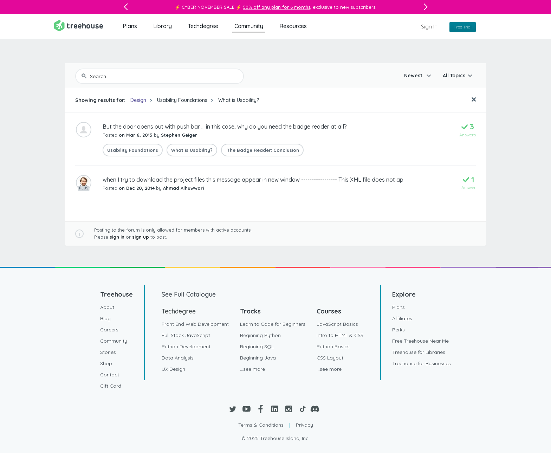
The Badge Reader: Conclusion (262, 150)
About (107, 307)
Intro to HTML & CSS (340, 335)
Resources (293, 26)
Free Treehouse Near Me (420, 341)
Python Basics (333, 346)
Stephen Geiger (179, 135)
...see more (252, 369)
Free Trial (463, 27)
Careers (109, 329)
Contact (109, 374)
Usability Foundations (182, 100)
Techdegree (203, 26)
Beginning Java (258, 358)
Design (138, 100)
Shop (106, 363)
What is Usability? (238, 100)
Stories (108, 352)
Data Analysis (178, 358)
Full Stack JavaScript (186, 335)
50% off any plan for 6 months (276, 7)
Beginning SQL (257, 346)
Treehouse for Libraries (418, 352)
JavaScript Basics (337, 324)
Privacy (304, 425)
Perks (398, 329)
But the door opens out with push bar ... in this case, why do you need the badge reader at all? (225, 126)
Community (248, 26)
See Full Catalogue (189, 294)
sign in (117, 237)
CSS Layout (330, 358)
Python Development (186, 346)
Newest (414, 75)
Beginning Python (260, 335)
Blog (105, 318)
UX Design (173, 369)
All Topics (454, 75)
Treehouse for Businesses (421, 363)
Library (162, 26)
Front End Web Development (195, 324)
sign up (140, 237)
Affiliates (402, 318)
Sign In (429, 26)
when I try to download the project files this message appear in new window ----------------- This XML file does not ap (253, 179)
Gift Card (110, 386)
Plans (130, 26)
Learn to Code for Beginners (272, 324)
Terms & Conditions (261, 425)
